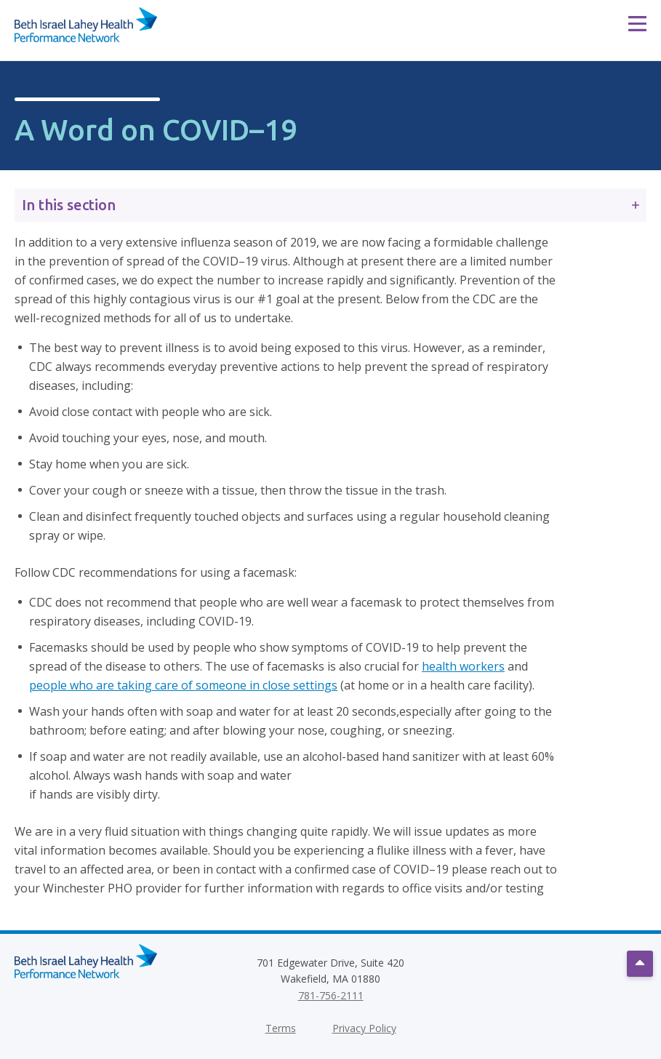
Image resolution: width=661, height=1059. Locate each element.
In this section (330, 204)
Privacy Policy (364, 1028)
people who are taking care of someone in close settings (183, 685)
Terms (280, 1028)
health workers (463, 666)
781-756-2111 (331, 995)
